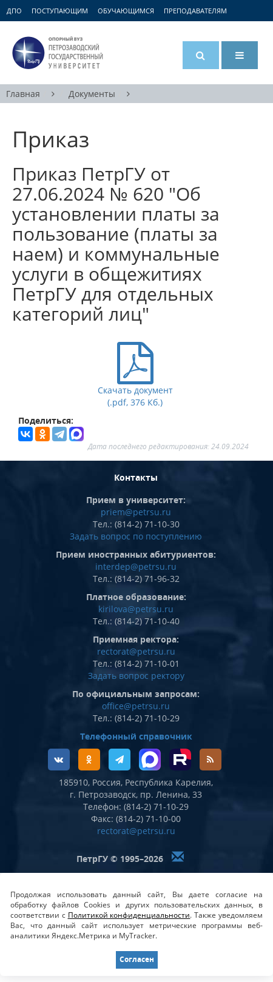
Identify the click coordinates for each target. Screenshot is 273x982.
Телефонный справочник (136, 736)
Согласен (137, 959)
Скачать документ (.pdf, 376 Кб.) (135, 388)
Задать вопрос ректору (136, 675)
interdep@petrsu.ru (136, 566)
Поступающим (60, 10)
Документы (92, 93)
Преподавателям (195, 10)
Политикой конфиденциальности (129, 915)
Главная (23, 93)
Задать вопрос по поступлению (136, 536)
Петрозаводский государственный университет (57, 52)
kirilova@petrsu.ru (136, 609)
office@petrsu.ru (136, 706)
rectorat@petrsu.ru (136, 651)
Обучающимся (126, 10)
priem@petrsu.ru (136, 512)
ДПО (14, 10)
